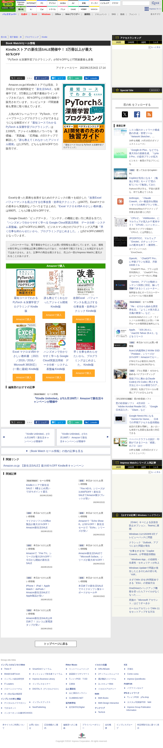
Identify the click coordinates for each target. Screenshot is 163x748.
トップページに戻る (56, 643)
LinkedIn (93, 78)
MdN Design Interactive (108, 703)
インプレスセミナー (41, 684)
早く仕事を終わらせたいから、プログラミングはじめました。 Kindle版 (85, 358)
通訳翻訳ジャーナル (107, 679)
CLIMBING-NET (76, 698)
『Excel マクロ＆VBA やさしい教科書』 (80, 206)
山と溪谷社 (71, 689)
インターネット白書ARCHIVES (18, 713)
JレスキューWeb (105, 684)
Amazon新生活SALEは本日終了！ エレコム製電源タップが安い (39, 621)
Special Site (126, 90)
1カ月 (156, 42)
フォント (133, 14)
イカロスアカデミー (107, 689)
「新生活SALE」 (44, 89)
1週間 (143, 42)
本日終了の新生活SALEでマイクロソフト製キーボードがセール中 (91, 589)
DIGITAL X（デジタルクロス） (46, 689)
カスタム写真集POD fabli (139, 702)
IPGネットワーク (131, 693)
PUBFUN (128, 684)
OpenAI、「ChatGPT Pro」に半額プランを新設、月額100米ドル (143, 261)
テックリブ (100, 708)
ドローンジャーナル (13, 689)
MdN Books (103, 698)
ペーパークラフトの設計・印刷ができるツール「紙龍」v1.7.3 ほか (144, 442)
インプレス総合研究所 (14, 679)
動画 (122, 14)
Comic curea (132, 674)
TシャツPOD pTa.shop (138, 697)
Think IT (7, 669)
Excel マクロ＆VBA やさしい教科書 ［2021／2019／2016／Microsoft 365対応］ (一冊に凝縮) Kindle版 (26, 360)
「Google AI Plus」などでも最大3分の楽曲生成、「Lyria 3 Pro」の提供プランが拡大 (144, 153)
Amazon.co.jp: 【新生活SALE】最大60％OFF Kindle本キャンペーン (43, 465)
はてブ (60, 78)
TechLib (101, 712)
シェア (44, 78)
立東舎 (72, 684)
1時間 (118, 42)
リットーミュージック (79, 669)
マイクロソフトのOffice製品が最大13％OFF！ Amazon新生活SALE (38, 524)
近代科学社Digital (76, 707)
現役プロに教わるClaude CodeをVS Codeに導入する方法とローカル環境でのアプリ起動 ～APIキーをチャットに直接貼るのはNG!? (144, 385)
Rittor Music (71, 665)
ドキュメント (101, 14)
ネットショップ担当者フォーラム (47, 674)
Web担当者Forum (12, 674)
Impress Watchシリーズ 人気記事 (138, 462)
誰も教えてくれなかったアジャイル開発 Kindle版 (56, 302)
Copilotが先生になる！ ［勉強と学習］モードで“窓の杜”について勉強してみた (143, 181)
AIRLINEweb (104, 669)
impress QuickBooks (136, 679)
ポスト (19, 78)
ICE (125, 665)
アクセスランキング (130, 38)
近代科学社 (71, 703)
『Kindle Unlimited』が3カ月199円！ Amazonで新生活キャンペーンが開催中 (73, 438)
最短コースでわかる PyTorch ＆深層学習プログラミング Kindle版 (26, 304)
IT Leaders (9, 684)
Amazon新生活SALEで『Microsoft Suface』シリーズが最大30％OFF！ (91, 556)
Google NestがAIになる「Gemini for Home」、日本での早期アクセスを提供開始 (144, 419)
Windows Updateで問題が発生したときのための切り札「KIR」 (143, 571)
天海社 (130, 669)
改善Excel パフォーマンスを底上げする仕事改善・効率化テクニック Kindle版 (85, 304)
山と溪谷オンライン (78, 693)
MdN (97, 694)
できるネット (10, 708)
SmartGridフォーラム (42, 669)
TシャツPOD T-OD (78, 679)
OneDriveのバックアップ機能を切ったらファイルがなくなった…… (144, 591)
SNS (114, 14)
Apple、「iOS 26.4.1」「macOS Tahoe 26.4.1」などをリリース (143, 333)
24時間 (131, 42)
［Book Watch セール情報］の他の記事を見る (55, 451)
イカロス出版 (101, 665)
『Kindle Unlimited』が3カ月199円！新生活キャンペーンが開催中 (36, 438)
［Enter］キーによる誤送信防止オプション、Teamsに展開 (144, 525)
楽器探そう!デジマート (79, 674)
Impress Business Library (43, 679)
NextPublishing (39, 707)
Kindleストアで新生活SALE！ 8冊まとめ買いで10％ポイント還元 (38, 488)
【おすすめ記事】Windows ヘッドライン (140, 515)
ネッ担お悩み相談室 (13, 694)
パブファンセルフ (135, 688)
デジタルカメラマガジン (15, 703)
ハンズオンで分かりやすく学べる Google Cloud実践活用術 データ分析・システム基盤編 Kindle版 (56, 360)
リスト (29, 78)
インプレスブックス (41, 702)
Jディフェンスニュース (108, 674)
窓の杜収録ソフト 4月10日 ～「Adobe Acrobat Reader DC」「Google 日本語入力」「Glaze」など (137, 406)
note (77, 78)
